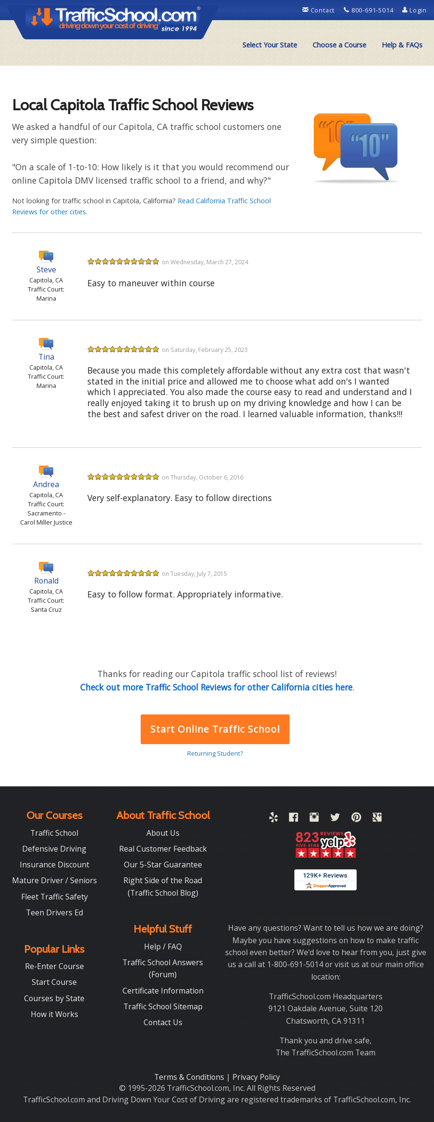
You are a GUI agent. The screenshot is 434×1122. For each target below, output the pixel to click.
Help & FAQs (402, 44)
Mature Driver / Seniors (54, 880)
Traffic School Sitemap (163, 1006)
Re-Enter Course (54, 966)
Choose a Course (339, 44)
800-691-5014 (369, 10)
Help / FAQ (163, 946)
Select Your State (269, 44)
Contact (319, 10)
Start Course (54, 982)
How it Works (54, 1014)
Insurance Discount (54, 864)
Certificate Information (163, 990)
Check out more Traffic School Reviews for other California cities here (216, 687)
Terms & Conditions (190, 1077)
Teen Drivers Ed (54, 912)
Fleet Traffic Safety (54, 896)
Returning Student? (215, 753)
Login (414, 10)
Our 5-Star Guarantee (163, 864)
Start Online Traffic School (214, 729)
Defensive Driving (54, 848)
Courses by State (54, 998)
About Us (163, 833)
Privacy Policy (256, 1077)
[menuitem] (270, 45)
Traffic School (54, 833)
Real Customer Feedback (163, 848)
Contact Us (163, 1022)
